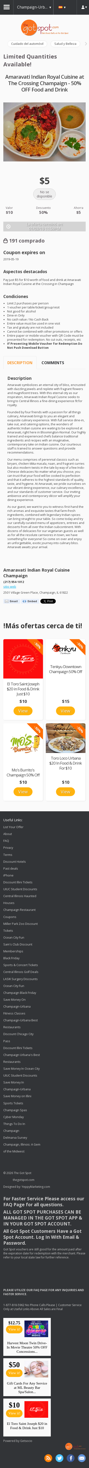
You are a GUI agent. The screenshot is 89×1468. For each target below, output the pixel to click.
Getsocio (26, 1441)
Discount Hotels (14, 862)
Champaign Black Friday (19, 993)
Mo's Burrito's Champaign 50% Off (23, 772)
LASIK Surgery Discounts (20, 979)
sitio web (9, 587)
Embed (32, 601)
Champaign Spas (15, 1110)
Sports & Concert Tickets (20, 965)
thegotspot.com (23, 1180)
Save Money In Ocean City (21, 1069)
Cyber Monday (13, 1117)
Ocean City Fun (13, 938)
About (7, 834)
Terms (7, 855)
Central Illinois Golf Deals (20, 972)
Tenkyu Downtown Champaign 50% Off (65, 669)
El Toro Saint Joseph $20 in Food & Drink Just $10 (23, 689)
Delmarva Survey (15, 1138)
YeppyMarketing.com (36, 1187)
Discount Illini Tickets (18, 882)
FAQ (6, 841)
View (23, 711)
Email (14, 601)
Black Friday (11, 958)
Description (20, 362)
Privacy (8, 848)
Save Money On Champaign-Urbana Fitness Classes (17, 1006)
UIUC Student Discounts (20, 889)
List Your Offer (13, 827)
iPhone (8, 875)
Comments (53, 362)
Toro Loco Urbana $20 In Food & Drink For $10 (65, 763)
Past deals (10, 869)
